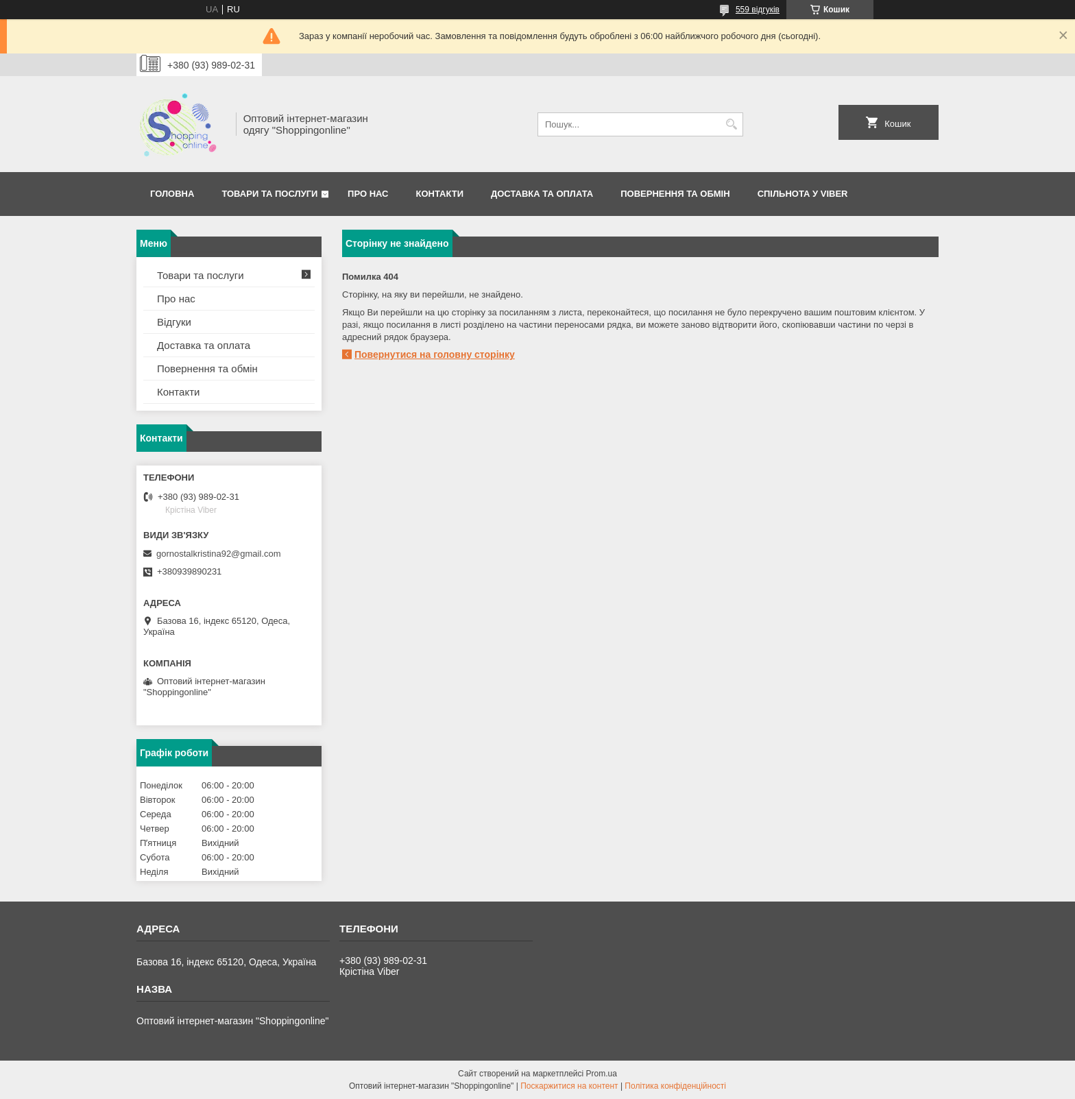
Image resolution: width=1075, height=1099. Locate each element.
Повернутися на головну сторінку (434, 354)
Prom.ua (601, 1073)
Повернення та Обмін (674, 194)
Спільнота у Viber (803, 194)
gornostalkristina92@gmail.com (218, 553)
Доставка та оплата (542, 194)
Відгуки (174, 322)
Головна (172, 194)
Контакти (440, 194)
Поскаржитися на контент (569, 1086)
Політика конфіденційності (675, 1086)
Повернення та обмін (207, 368)
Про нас (368, 194)
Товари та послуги (269, 194)
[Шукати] (731, 124)
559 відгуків (758, 9)
